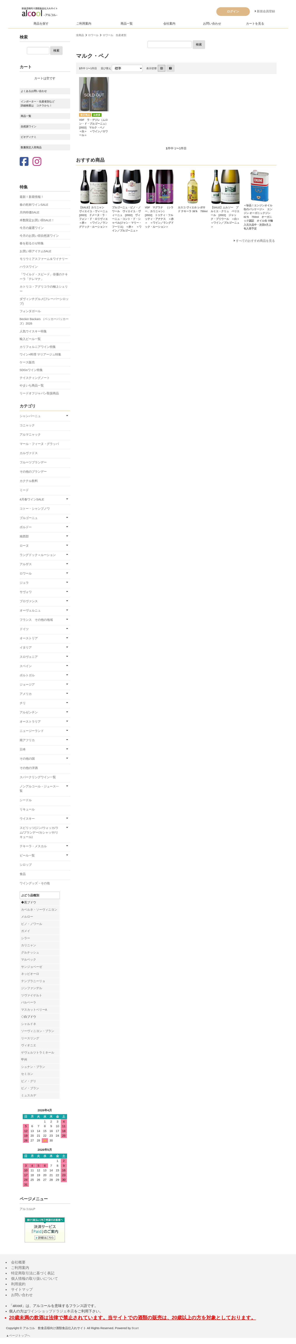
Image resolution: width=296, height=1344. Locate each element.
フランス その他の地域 (36, 619)
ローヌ (24, 545)
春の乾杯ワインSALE (34, 204)
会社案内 (169, 23)
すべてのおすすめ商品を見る (255, 240)
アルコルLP (27, 1209)
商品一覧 (127, 23)
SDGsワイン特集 (31, 370)
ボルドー (26, 527)
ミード (24, 490)
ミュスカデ (28, 1095)
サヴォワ (26, 592)
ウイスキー (27, 818)
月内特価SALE (29, 212)
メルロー (27, 916)
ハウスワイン (29, 266)
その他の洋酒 (29, 768)
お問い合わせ (212, 23)
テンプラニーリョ (33, 981)
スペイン (26, 666)
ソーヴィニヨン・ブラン (37, 1031)
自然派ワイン (28, 126)
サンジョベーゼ (31, 966)
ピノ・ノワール (31, 924)
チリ (23, 703)
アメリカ (26, 693)
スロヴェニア (29, 656)
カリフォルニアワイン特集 (38, 346)
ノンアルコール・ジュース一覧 (39, 789)
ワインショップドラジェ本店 (50, 1311)
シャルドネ (28, 1024)
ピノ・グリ (28, 1081)
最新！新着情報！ (32, 196)
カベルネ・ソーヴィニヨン (39, 909)
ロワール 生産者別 (114, 35)
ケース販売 (27, 362)
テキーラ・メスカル (33, 846)
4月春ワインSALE (32, 499)
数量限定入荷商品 (31, 147)
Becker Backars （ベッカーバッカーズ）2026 (44, 321)
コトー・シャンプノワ (35, 508)
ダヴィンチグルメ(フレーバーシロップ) (44, 301)
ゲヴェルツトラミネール (37, 1052)
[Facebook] (24, 161)
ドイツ (24, 629)
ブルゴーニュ (29, 518)
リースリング (30, 1038)
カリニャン (28, 945)
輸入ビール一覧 (30, 339)
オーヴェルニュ (30, 610)
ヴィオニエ (28, 1045)
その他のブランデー (33, 471)
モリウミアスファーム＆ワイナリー (44, 258)
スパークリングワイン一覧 (38, 777)
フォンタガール (30, 311)
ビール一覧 (27, 855)
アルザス (26, 564)
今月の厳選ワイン (32, 227)
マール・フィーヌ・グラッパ (39, 443)
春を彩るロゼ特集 (32, 243)
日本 (23, 749)
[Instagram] (37, 161)
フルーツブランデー (33, 462)
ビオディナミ (28, 136)
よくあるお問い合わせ (34, 91)
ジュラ (24, 582)
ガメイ (25, 931)
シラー (25, 938)
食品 (23, 874)
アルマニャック (30, 434)
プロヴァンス (29, 601)
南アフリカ (27, 740)
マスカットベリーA (34, 1009)
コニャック (27, 425)
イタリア (26, 647)
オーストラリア (30, 721)
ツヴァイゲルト (31, 995)
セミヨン (27, 1073)
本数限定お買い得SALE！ (37, 220)
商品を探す (41, 23)
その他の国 (27, 758)
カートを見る (255, 23)
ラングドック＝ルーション (38, 555)
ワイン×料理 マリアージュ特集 (40, 354)
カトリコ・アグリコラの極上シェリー (44, 289)
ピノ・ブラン (30, 1088)
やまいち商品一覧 (32, 385)
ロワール (93, 35)
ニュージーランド (32, 730)
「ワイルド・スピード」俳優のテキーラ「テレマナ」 (44, 277)
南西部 (24, 536)
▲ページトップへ (18, 1335)
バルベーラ (28, 1002)
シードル (26, 800)
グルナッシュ (30, 952)
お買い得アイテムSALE (35, 251)
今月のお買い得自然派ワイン (39, 235)
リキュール (27, 809)
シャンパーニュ (30, 416)
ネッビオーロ (30, 973)
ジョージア (27, 684)
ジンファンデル (31, 988)
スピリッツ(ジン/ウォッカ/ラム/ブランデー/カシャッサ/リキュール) (39, 832)
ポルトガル (27, 675)
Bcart (135, 1328)
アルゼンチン (29, 712)
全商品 (80, 35)
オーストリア (29, 638)
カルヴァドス (29, 453)
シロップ (26, 864)
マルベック (28, 959)
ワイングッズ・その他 (35, 883)
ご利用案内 (83, 23)
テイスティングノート (35, 377)
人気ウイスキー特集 (33, 331)
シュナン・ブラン (33, 1066)
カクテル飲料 (29, 480)
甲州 (24, 1059)
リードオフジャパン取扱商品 (39, 393)
